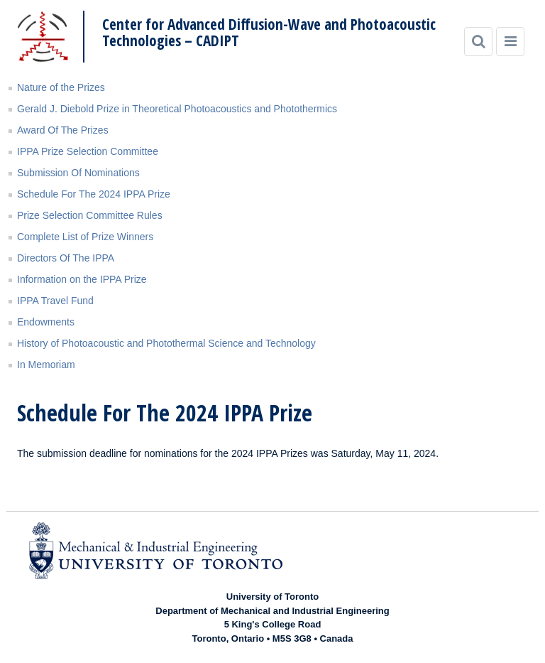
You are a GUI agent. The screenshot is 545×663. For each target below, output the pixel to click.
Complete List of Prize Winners (85, 236)
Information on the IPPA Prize (82, 279)
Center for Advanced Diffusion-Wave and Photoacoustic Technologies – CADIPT (269, 32)
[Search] (478, 41)
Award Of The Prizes (63, 130)
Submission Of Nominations (78, 172)
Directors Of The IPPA (65, 258)
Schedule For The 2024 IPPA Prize (93, 194)
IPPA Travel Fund (55, 300)
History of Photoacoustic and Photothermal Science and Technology (166, 343)
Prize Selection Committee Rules (90, 215)
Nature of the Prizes (61, 87)
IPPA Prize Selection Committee (87, 151)
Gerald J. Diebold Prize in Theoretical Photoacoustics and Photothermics (177, 108)
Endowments (46, 322)
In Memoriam (46, 364)
